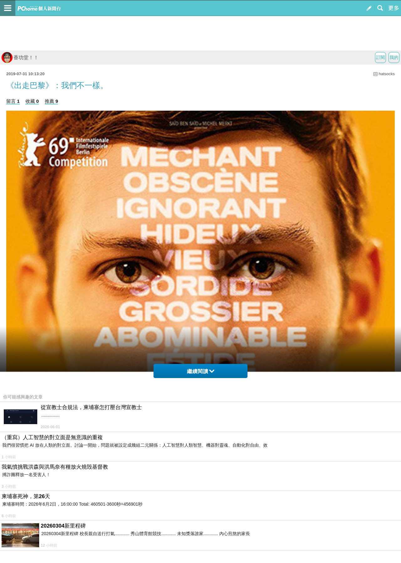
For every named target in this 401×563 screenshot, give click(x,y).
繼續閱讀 (200, 371)
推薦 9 (51, 101)
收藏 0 (32, 101)
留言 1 (13, 101)
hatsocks (387, 73)
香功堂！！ (20, 57)
